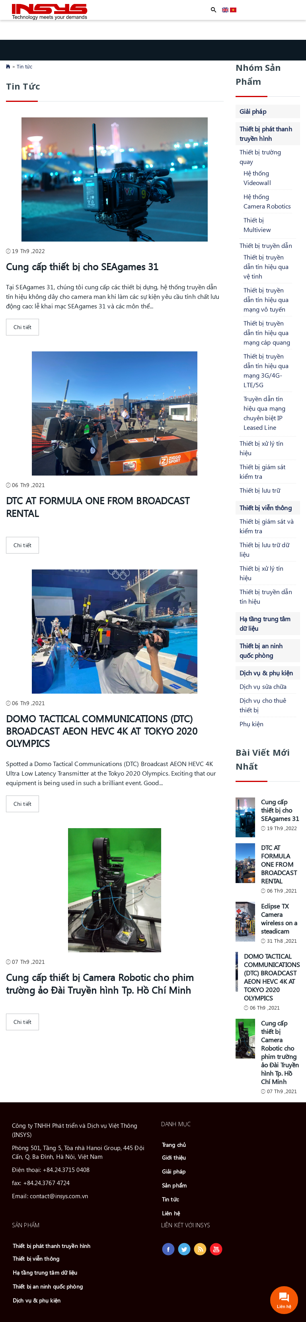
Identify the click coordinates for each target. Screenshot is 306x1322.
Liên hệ (171, 1213)
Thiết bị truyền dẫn (266, 245)
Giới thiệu (174, 1157)
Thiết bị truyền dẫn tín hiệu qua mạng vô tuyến (266, 299)
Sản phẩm (174, 1185)
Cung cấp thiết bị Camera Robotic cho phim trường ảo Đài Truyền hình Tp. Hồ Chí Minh (100, 983)
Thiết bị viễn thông (266, 507)
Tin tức (25, 66)
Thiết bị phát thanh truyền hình (51, 1246)
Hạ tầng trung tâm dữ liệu (45, 1272)
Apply (213, 10)
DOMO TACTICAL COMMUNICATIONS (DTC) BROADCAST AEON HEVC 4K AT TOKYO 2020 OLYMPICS (101, 730)
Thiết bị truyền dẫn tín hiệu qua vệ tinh (266, 266)
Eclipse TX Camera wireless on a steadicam (279, 918)
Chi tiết (22, 327)
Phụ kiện (252, 723)
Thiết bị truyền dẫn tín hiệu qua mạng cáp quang (267, 332)
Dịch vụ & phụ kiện (266, 673)
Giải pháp (253, 111)
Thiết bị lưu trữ (260, 490)
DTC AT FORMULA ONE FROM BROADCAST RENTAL (98, 506)
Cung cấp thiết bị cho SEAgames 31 (82, 266)
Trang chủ (174, 1145)
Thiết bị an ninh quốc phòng (48, 1286)
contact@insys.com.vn (59, 1196)
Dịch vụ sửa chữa (263, 686)
